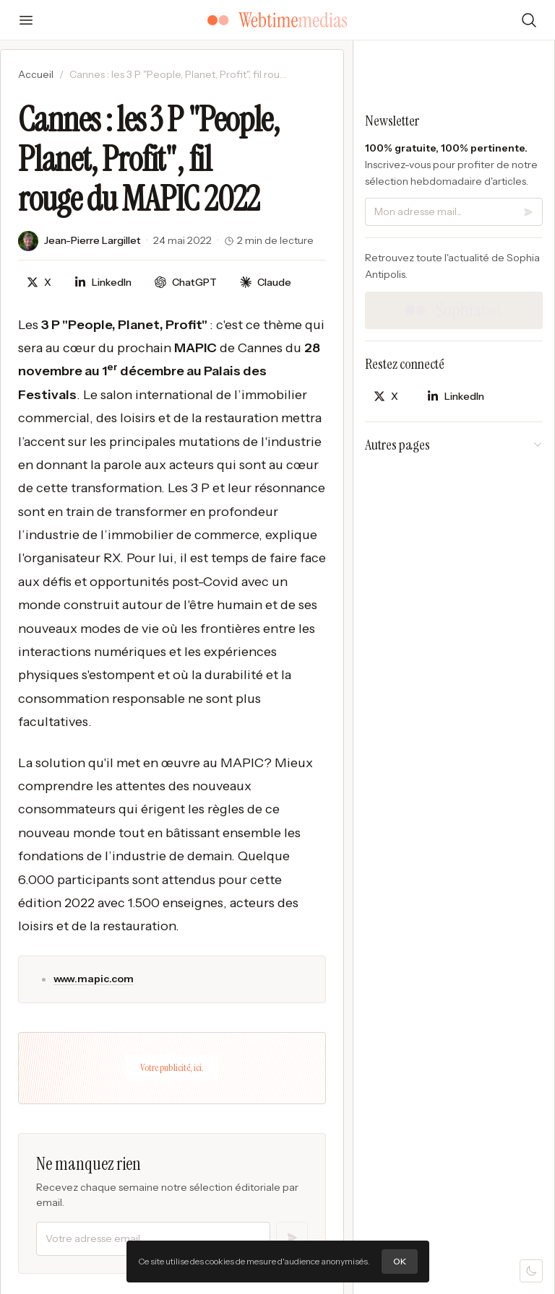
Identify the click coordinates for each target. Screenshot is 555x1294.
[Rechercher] (529, 20)
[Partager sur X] (39, 282)
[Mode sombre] (531, 1270)
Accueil (35, 74)
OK (399, 1261)
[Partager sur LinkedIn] (103, 282)
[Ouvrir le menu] (26, 20)
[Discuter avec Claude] (265, 282)
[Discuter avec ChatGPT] (185, 282)
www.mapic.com (93, 978)
